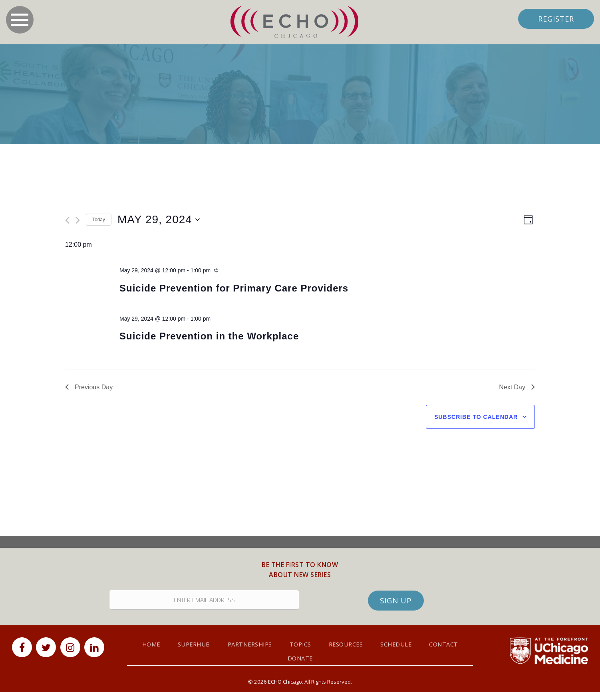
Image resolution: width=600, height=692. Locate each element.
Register (555, 19)
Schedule (400, 642)
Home (146, 642)
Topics (301, 642)
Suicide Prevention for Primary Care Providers (233, 288)
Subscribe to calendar (476, 417)
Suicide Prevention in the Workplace (209, 336)
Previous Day (89, 387)
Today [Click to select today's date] (98, 219)
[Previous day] (67, 220)
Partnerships (248, 642)
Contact (448, 642)
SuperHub (191, 642)
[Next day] (77, 220)
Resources (348, 642)
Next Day (517, 387)
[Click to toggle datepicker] (158, 220)
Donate (300, 656)
